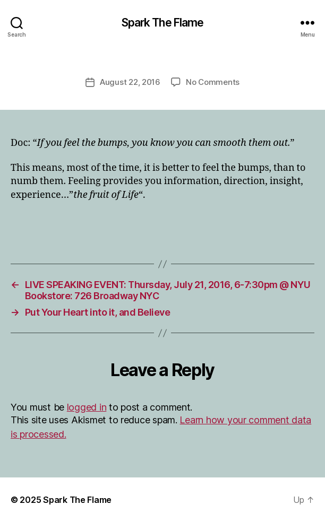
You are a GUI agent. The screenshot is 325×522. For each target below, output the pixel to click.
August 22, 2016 (130, 82)
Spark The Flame (163, 22)
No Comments (213, 82)
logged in (87, 407)
